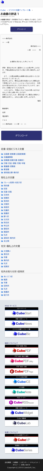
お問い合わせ (25, 465)
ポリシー (16, 465)
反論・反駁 (8, 192)
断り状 (6, 216)
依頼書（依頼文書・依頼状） (14, 160)
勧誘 (5, 279)
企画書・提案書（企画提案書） (15, 154)
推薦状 (6, 213)
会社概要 (8, 462)
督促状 (6, 229)
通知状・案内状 (9, 238)
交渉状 (6, 195)
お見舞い (7, 251)
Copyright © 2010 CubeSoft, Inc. (21, 467)
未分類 (6, 241)
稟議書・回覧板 (9, 166)
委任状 (6, 254)
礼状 (5, 235)
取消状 (6, 201)
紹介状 (6, 295)
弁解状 (6, 204)
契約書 (6, 185)
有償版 (15, 462)
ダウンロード (21, 29)
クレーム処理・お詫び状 (13, 182)
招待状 (6, 286)
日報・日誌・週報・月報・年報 (14, 163)
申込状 (6, 226)
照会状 (6, 222)
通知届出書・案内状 (11, 172)
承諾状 (6, 207)
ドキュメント (34, 462)
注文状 (6, 219)
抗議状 (6, 210)
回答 (5, 189)
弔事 (5, 257)
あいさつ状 (8, 276)
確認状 (6, 232)
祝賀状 (6, 266)
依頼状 (6, 198)
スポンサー (24, 462)
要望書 (6, 169)
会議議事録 (8, 157)
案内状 (6, 260)
